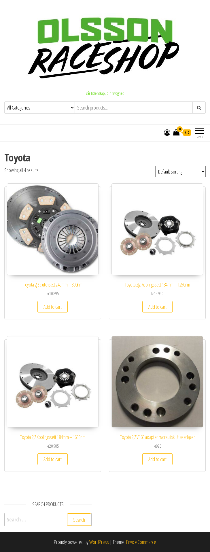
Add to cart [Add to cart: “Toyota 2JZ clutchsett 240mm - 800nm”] (52, 306)
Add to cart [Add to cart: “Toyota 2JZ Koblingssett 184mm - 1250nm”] (157, 306)
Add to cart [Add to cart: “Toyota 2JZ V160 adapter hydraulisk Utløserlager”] (157, 459)
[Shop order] (180, 171)
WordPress (99, 541)
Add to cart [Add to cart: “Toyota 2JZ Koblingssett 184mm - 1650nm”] (52, 459)
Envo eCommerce (141, 541)
